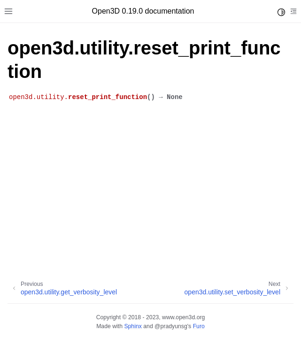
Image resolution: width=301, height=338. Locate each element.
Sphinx (132, 326)
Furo (199, 326)
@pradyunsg (170, 326)
